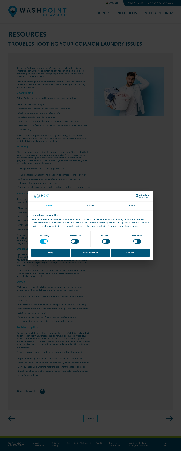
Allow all (130, 253)
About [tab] (132, 206)
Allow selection (90, 253)
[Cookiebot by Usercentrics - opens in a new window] (137, 196)
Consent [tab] (49, 206)
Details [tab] (90, 206)
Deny (50, 253)
